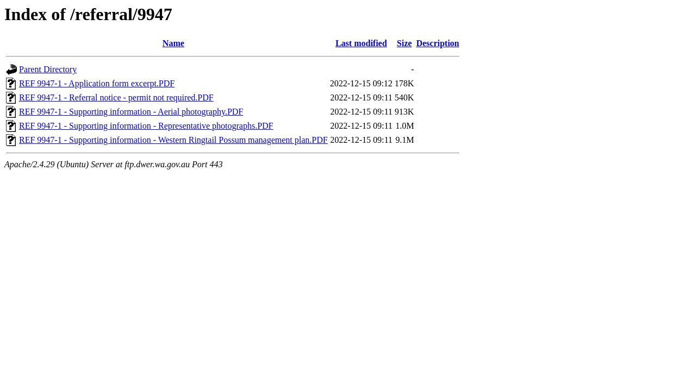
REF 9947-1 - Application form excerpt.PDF (97, 83)
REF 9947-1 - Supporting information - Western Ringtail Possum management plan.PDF (173, 139)
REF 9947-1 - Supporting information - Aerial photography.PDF (131, 111)
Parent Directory (48, 69)
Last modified (361, 43)
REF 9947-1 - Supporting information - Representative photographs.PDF (146, 125)
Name (173, 43)
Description (437, 43)
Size (404, 43)
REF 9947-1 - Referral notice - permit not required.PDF (116, 97)
